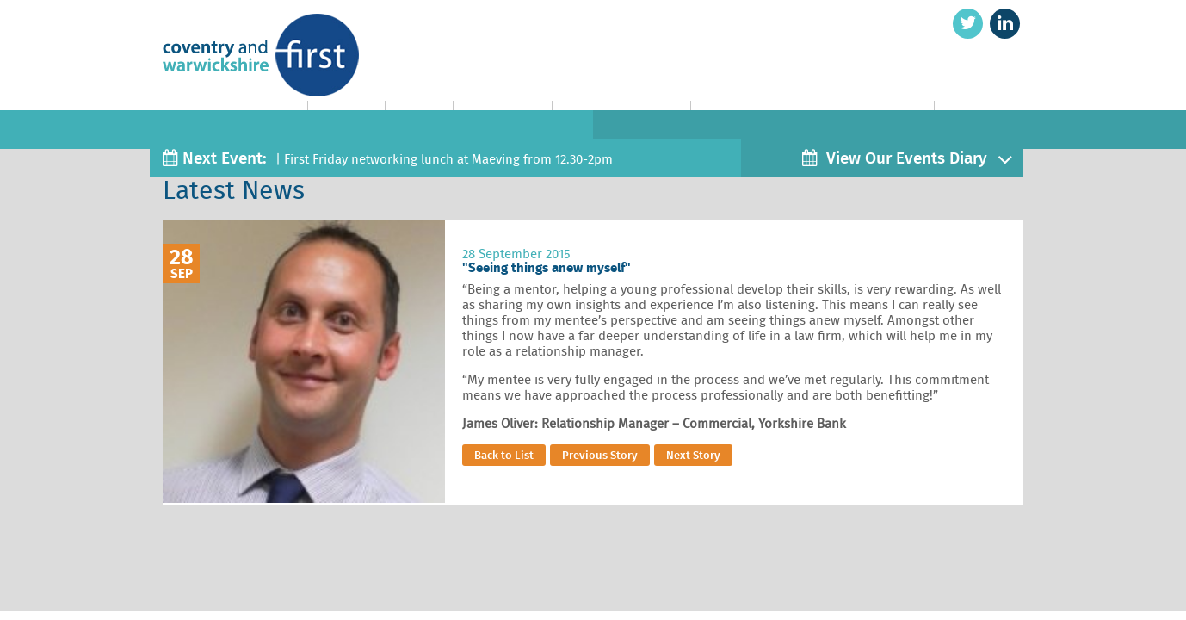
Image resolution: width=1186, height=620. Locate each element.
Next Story (693, 455)
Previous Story (600, 455)
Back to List (504, 455)
